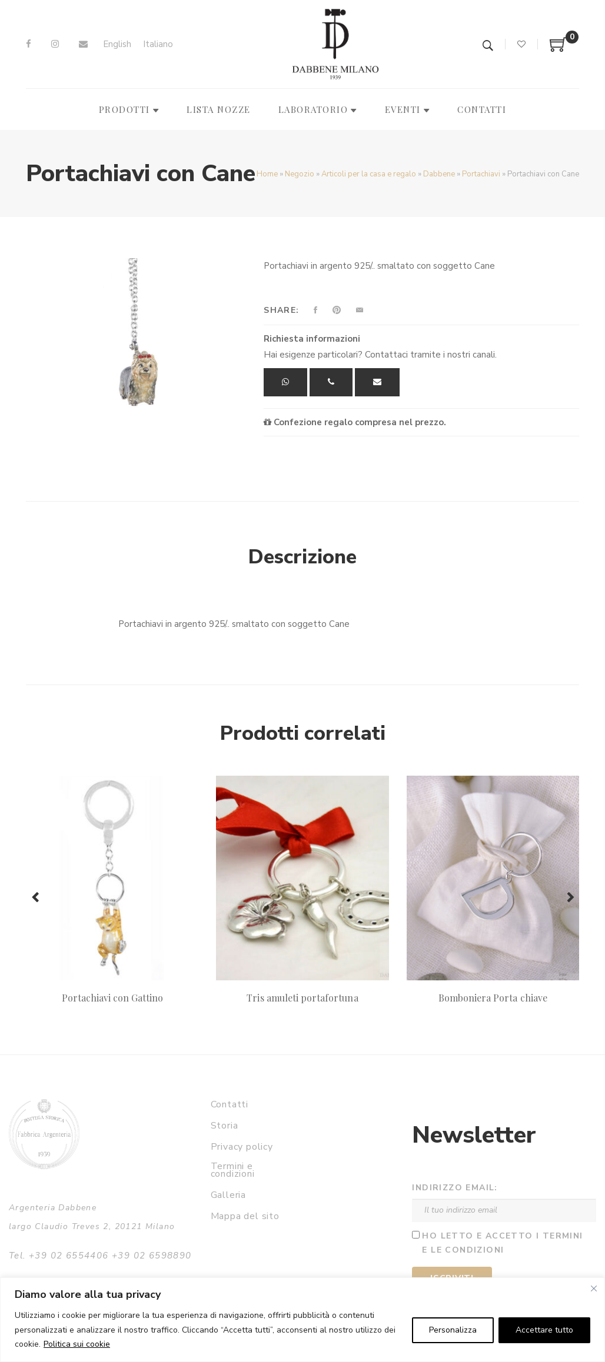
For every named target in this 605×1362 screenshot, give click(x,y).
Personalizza (453, 1330)
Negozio (299, 174)
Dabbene (439, 174)
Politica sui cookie (77, 1344)
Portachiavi (481, 174)
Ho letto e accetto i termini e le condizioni (502, 1243)
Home (267, 174)
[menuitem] (117, 44)
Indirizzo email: (454, 1187)
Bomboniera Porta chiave (492, 998)
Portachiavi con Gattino (112, 998)
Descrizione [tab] (302, 556)
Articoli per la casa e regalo (368, 174)
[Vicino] (594, 1288)
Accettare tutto (544, 1330)
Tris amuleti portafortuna (302, 998)
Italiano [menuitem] (158, 44)
